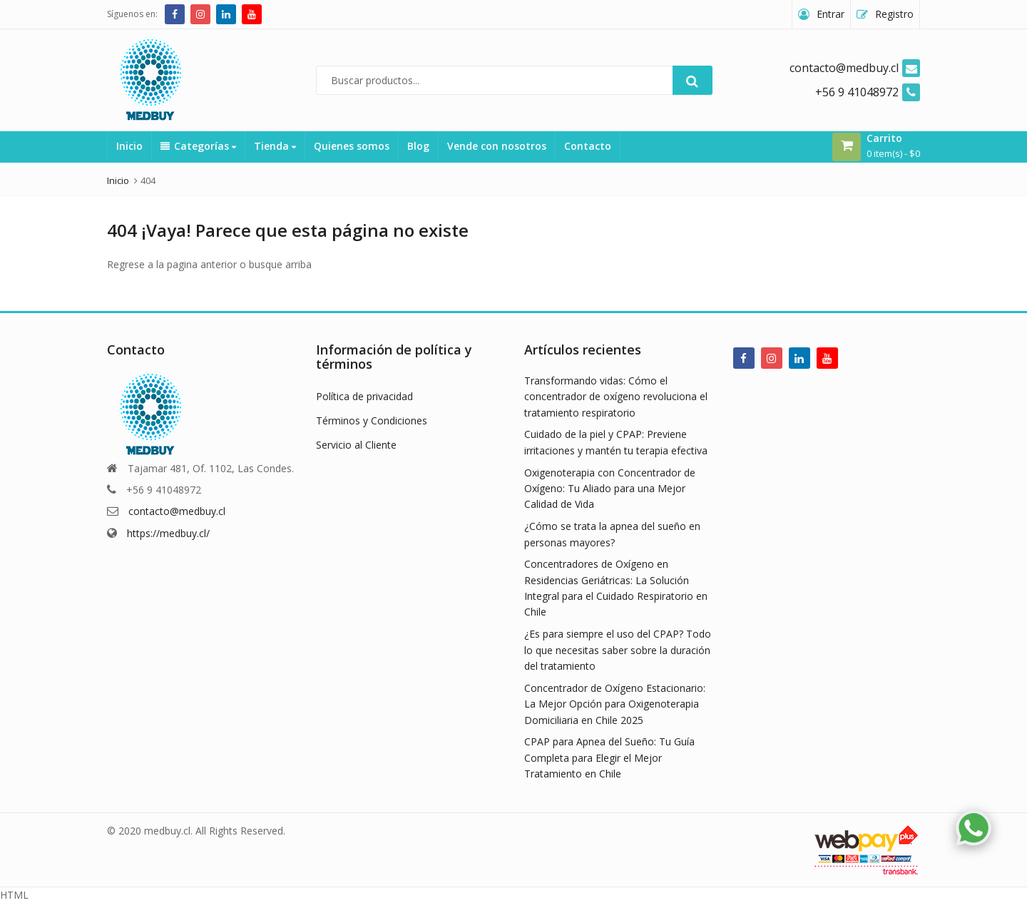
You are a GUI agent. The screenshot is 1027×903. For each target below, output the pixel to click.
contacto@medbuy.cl (176, 511)
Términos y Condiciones (371, 420)
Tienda (275, 146)
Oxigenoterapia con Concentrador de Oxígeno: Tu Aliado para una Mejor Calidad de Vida (609, 488)
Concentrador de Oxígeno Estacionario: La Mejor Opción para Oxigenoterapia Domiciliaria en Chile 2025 (614, 704)
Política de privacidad (364, 396)
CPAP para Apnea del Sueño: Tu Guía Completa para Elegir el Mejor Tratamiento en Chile (609, 757)
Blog (418, 146)
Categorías (198, 146)
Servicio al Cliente (356, 445)
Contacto (587, 146)
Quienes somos (351, 146)
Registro (894, 14)
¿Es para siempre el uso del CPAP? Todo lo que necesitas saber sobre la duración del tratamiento (617, 650)
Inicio (129, 146)
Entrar (830, 14)
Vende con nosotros (496, 146)
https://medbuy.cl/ (168, 533)
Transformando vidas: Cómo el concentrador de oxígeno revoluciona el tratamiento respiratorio (615, 396)
